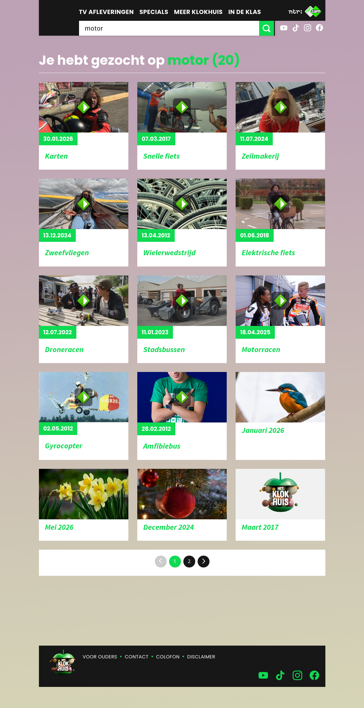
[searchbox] (169, 28)
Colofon (167, 656)
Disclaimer (201, 656)
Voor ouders (100, 656)
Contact (136, 656)
